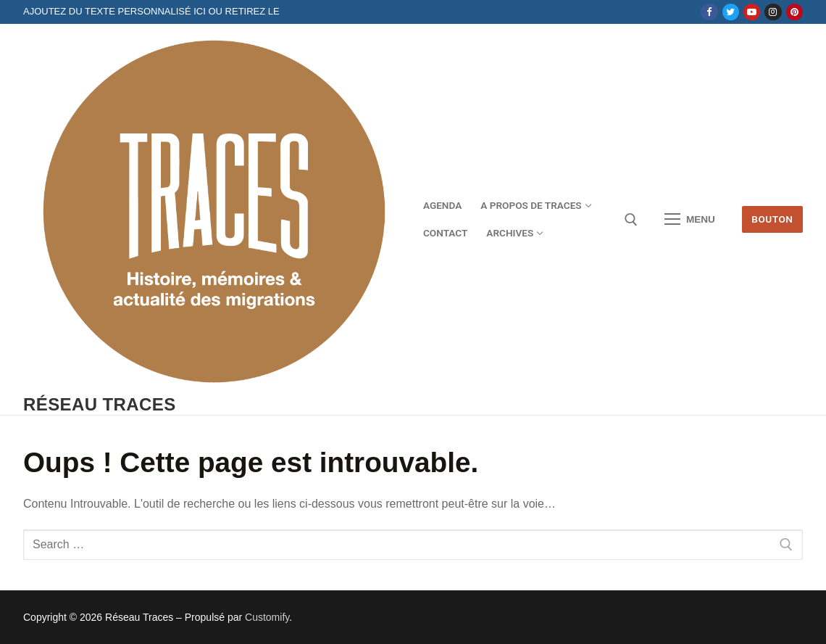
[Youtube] (751, 12)
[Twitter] (730, 12)
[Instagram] (772, 12)
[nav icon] (689, 220)
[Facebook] (709, 12)
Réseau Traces (99, 404)
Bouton (772, 219)
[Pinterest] (794, 12)
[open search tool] (631, 219)
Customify (267, 617)
